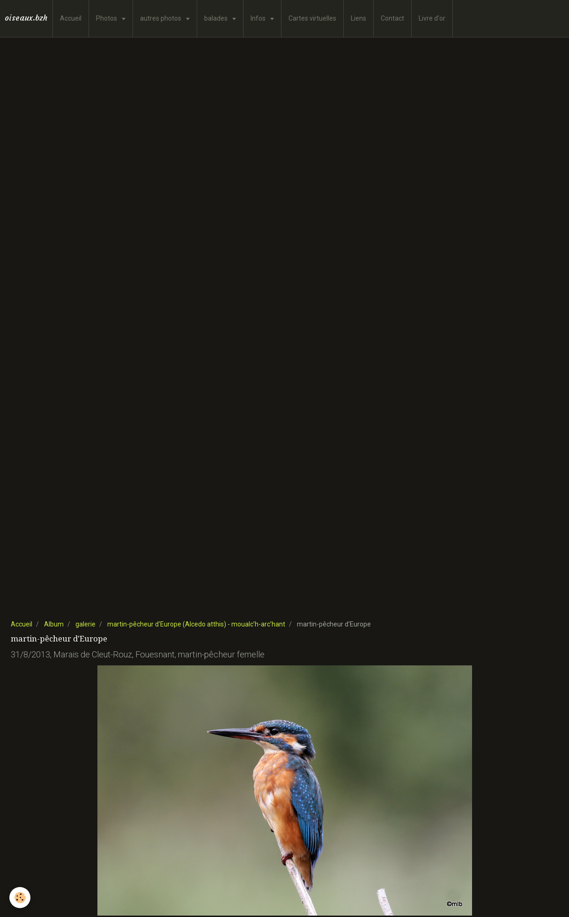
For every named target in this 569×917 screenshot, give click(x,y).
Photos (107, 18)
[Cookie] (19, 897)
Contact (392, 18)
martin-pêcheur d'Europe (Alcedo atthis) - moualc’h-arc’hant (196, 624)
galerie (85, 624)
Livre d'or (432, 18)
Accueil (70, 18)
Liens (358, 18)
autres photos (161, 18)
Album (54, 624)
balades (216, 18)
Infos (259, 18)
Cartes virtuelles (312, 18)
